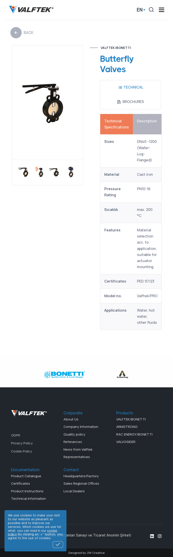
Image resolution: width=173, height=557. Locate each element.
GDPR (15, 435)
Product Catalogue (26, 476)
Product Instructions (27, 491)
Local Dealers (74, 491)
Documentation (25, 469)
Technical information (28, 498)
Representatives (77, 456)
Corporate (73, 412)
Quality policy (74, 434)
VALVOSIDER (125, 441)
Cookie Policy (21, 451)
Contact (71, 469)
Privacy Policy (22, 443)
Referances (73, 441)
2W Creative (96, 553)
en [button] (140, 9)
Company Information (81, 426)
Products (124, 412)
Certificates (20, 483)
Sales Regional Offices (81, 483)
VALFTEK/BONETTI (116, 48)
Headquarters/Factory (81, 476)
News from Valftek (78, 449)
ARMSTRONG (127, 426)
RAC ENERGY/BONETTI (134, 434)
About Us (71, 419)
